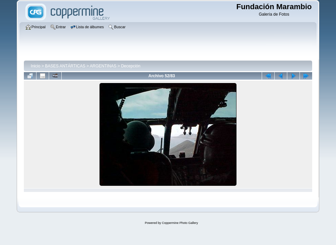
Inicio (35, 66)
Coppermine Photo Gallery (180, 223)
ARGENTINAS (103, 66)
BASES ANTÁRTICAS (65, 66)
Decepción (130, 66)
